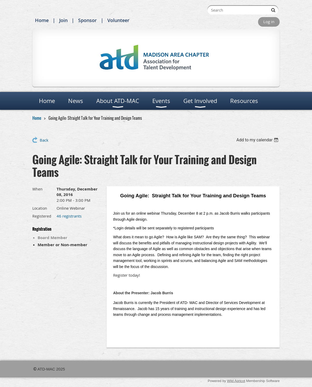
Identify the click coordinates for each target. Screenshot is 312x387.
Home (42, 20)
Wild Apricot (236, 381)
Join (63, 20)
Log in (268, 21)
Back (44, 140)
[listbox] (258, 140)
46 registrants (69, 216)
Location (39, 208)
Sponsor (87, 20)
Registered (41, 216)
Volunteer (118, 20)
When (37, 189)
